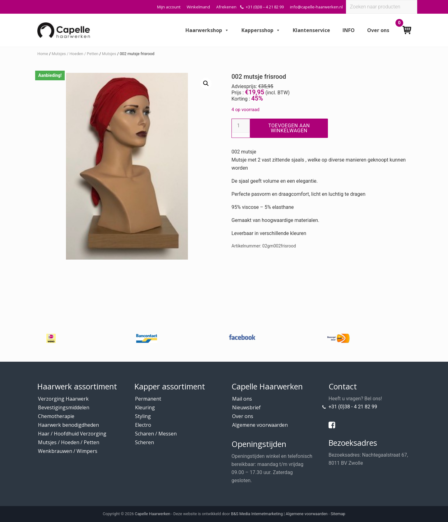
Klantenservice (311, 30)
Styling (143, 416)
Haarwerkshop (207, 30)
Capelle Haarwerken (152, 513)
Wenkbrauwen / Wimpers (67, 451)
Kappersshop (260, 30)
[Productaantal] (241, 126)
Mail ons (242, 398)
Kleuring (145, 407)
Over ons (378, 30)
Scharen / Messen (156, 433)
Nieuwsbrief (246, 407)
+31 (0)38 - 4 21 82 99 (353, 407)
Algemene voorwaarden (260, 424)
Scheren (144, 442)
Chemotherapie (56, 416)
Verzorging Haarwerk (63, 398)
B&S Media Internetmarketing (257, 513)
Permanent (148, 398)
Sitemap (338, 513)
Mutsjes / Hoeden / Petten (75, 53)
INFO (349, 30)
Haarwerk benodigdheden (68, 424)
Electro (143, 424)
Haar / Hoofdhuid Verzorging (72, 433)
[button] (206, 83)
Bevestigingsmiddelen (63, 407)
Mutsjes (109, 53)
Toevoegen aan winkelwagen (289, 128)
